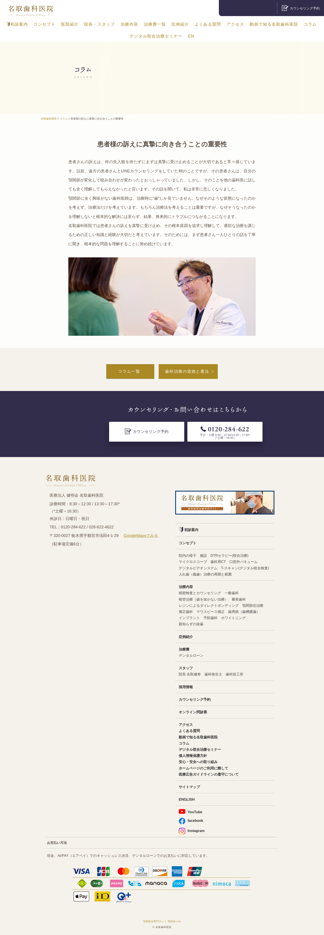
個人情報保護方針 (193, 756)
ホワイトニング (233, 618)
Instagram (192, 831)
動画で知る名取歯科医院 (274, 24)
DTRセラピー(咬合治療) (229, 555)
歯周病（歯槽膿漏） (244, 612)
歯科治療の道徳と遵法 (187, 371)
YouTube (190, 811)
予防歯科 (210, 618)
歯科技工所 (234, 674)
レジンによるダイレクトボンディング (209, 605)
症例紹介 (180, 24)
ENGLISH (187, 799)
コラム (310, 24)
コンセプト (45, 24)
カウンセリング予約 (194, 699)
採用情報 (186, 687)
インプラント (189, 618)
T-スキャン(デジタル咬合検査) (245, 568)
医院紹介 (70, 24)
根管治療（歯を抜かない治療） (203, 599)
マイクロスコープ (193, 562)
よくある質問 (208, 24)
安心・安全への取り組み (198, 762)
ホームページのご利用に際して (203, 768)
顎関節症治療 (252, 605)
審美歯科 (239, 599)
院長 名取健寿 (190, 674)
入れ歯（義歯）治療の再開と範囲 (205, 574)
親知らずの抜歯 (191, 624)
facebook (191, 821)
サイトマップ (189, 787)
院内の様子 (187, 555)
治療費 (184, 649)
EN (191, 36)
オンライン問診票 (193, 712)
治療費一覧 (155, 24)
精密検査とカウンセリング (200, 593)
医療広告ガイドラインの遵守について (209, 774)
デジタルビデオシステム (198, 568)
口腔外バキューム (243, 562)
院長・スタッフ (99, 24)
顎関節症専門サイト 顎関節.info (162, 921)
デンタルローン (191, 655)
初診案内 (17, 24)
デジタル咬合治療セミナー (156, 36)
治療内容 (129, 24)
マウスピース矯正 (210, 612)
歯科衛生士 (213, 674)
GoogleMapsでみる (141, 535)
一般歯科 (232, 593)
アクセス (235, 24)
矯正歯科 (186, 612)
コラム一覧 (129, 371)
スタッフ (186, 668)
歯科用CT (218, 562)
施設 (203, 555)
